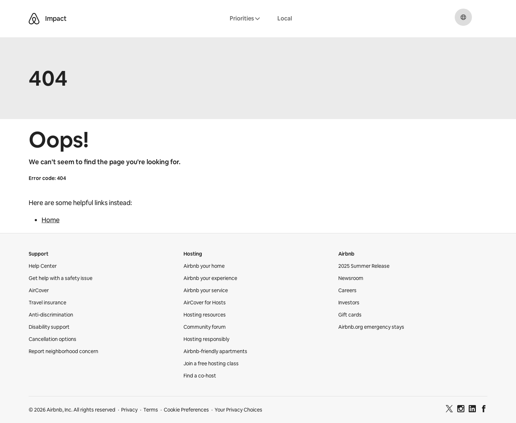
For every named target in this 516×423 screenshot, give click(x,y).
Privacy (129, 410)
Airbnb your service (205, 290)
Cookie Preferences (186, 410)
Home (50, 220)
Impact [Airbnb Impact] (56, 18)
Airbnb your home (204, 266)
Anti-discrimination (51, 315)
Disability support (49, 327)
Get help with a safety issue (60, 278)
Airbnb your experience (210, 278)
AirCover (39, 290)
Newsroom (350, 278)
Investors (348, 302)
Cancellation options (52, 339)
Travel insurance (47, 302)
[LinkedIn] (472, 409)
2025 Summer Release (364, 266)
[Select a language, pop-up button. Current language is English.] (463, 17)
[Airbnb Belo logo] (34, 18)
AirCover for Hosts (204, 302)
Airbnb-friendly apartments (215, 351)
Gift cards (350, 315)
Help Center (43, 266)
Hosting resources (204, 315)
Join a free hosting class (211, 363)
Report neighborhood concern (63, 351)
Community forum (204, 327)
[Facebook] (483, 409)
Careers (347, 290)
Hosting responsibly (206, 339)
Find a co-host (199, 375)
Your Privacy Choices (238, 410)
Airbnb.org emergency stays (371, 327)
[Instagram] (460, 409)
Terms (150, 410)
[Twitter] (449, 409)
